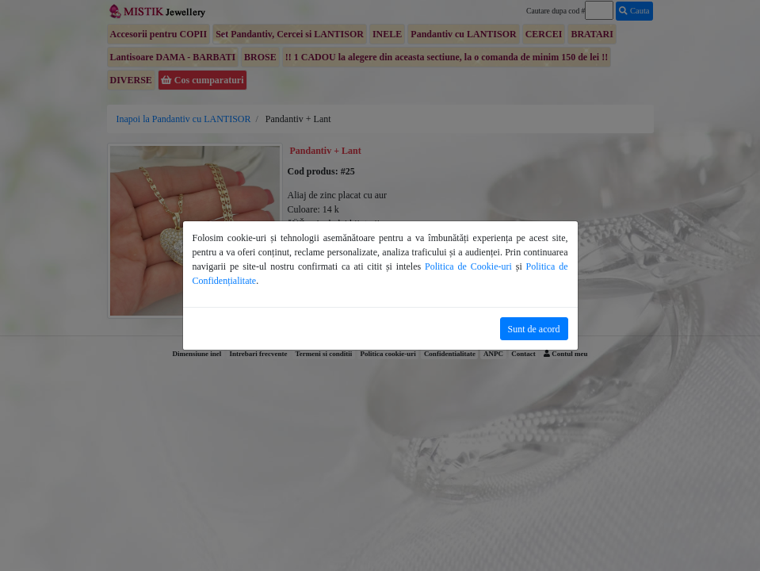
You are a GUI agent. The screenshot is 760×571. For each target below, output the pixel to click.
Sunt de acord (534, 329)
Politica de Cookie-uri (468, 266)
